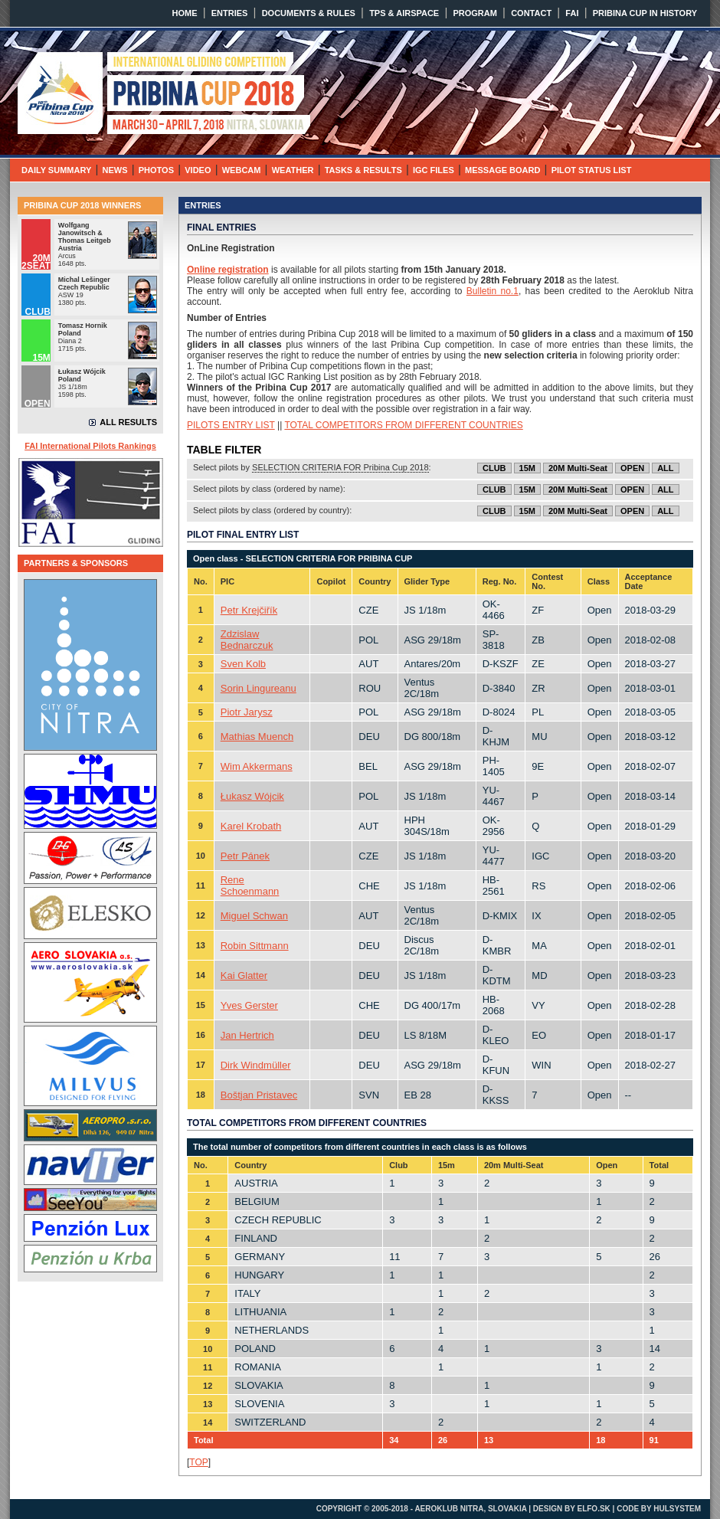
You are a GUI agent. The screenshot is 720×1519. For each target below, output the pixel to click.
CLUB (494, 468)
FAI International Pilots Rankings (90, 445)
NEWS (115, 170)
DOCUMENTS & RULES (308, 13)
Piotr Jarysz (247, 712)
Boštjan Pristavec (259, 1095)
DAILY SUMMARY (56, 170)
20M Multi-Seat (577, 468)
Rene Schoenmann (250, 885)
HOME (185, 13)
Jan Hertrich (247, 1035)
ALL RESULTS (128, 422)
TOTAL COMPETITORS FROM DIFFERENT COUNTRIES (403, 425)
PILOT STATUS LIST (591, 170)
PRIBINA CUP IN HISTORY (645, 13)
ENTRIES (229, 13)
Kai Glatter (244, 975)
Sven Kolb (243, 663)
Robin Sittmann (255, 945)
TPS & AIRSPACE (404, 13)
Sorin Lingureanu (258, 688)
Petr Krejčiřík (249, 610)
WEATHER (293, 170)
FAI (571, 13)
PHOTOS (156, 170)
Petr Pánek (245, 856)
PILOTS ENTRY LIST (231, 425)
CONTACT (531, 13)
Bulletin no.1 (492, 291)
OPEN (632, 468)
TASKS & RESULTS (363, 170)
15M (527, 468)
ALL (665, 468)
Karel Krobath (251, 826)
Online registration (228, 269)
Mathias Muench (257, 736)
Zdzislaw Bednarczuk (247, 639)
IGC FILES (433, 170)
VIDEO (198, 170)
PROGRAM (474, 13)
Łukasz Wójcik (252, 796)
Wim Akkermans (257, 766)
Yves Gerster (249, 1005)
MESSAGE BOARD (502, 170)
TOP (198, 1462)
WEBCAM (241, 170)
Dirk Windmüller (256, 1065)
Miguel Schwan (254, 916)
